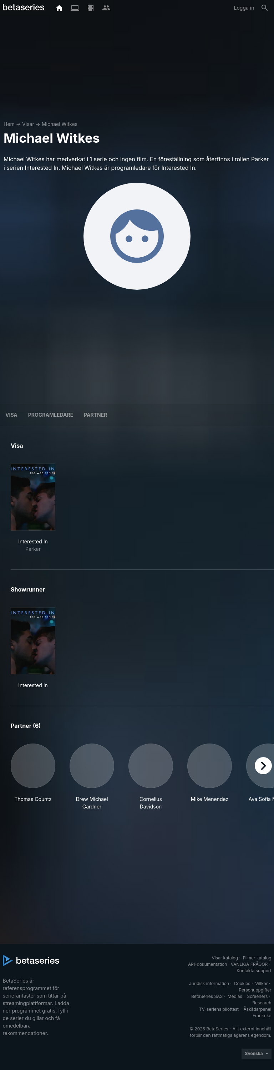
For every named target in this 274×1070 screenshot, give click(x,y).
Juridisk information (209, 983)
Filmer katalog (257, 957)
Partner (95, 415)
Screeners (257, 996)
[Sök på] (265, 8)
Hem (9, 124)
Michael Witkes (59, 124)
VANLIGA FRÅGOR (249, 964)
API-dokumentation (207, 964)
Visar (28, 124)
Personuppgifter (255, 990)
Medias (235, 996)
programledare (50, 415)
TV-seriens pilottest (219, 1009)
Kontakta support (254, 970)
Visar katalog (225, 957)
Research (262, 1002)
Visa (11, 415)
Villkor (261, 983)
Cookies (242, 983)
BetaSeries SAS (207, 996)
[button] (33, 777)
